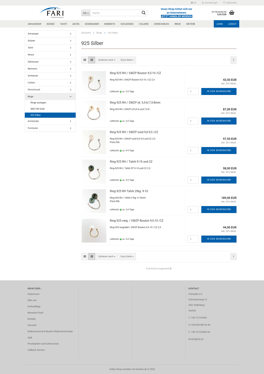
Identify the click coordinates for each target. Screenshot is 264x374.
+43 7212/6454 (199, 317)
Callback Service (36, 350)
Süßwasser (92, 24)
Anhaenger (34, 24)
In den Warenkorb (219, 91)
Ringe (178, 24)
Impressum (33, 294)
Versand (31, 325)
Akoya (75, 24)
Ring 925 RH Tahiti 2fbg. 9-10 (129, 191)
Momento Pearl (35, 312)
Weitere (190, 24)
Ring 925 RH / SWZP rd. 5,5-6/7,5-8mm (135, 102)
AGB (29, 337)
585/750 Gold (37, 108)
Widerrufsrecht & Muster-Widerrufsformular (50, 331)
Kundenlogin (210, 2)
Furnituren (33, 128)
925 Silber (35, 115)
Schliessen (127, 24)
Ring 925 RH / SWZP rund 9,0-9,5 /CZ (134, 132)
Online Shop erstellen (120, 369)
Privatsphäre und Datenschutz (43, 343)
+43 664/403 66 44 (200, 324)
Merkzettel (229, 2)
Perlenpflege (34, 306)
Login (220, 24)
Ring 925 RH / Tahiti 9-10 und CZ (131, 161)
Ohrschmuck (161, 24)
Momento (109, 24)
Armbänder (33, 121)
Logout (232, 24)
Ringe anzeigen (38, 102)
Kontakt (31, 319)
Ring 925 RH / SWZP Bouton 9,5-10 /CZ (135, 73)
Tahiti (63, 24)
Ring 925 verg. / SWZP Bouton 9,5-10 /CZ (137, 220)
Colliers (143, 24)
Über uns (32, 300)
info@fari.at (197, 339)
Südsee (51, 24)
